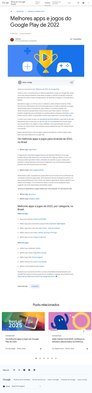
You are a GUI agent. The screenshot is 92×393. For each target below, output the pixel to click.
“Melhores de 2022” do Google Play (47, 89)
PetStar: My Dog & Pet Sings (47, 233)
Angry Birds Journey (39, 253)
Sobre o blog (82, 380)
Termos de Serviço (38, 380)
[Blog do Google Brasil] (11, 11)
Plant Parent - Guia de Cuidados (49, 228)
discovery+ (32, 194)
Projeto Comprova (40, 237)
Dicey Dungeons (37, 257)
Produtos (20, 11)
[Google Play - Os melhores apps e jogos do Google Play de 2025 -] (22, 332)
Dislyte (38, 248)
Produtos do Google (68, 380)
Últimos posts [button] (37, 2)
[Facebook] (29, 370)
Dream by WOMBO (40, 219)
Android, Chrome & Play (36, 11)
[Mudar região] (26, 386)
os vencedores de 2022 (45, 119)
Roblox (42, 266)
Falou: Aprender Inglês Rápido (55, 224)
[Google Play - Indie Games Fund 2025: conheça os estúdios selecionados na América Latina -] (69, 332)
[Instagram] (14, 370)
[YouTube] (24, 370)
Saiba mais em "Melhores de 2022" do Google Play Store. (37, 276)
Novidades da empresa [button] (56, 2)
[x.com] (19, 370)
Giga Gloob (32, 150)
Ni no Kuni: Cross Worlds (38, 262)
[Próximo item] (83, 331)
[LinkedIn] (34, 370)
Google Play (35, 286)
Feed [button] (69, 3)
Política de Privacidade (22, 380)
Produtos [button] (47, 3)
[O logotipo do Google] (7, 380)
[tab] (36, 358)
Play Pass (68, 115)
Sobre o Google (53, 380)
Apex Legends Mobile (36, 170)
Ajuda (6, 386)
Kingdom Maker (34, 199)
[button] (76, 39)
